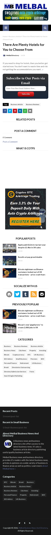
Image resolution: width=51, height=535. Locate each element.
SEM (42, 359)
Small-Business (21, 359)
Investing (42, 350)
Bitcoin (6, 355)
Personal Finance (10, 363)
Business (7, 346)
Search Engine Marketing (13, 376)
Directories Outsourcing (21, 367)
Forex (32, 372)
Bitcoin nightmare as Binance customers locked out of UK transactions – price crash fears (31, 272)
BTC (29, 355)
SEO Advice (8, 359)
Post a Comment (10, 141)
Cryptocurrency (18, 355)
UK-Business (39, 355)
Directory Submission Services (15, 372)
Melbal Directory (12, 55)
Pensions (34, 359)
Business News (9, 350)
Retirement (24, 363)
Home (5, 36)
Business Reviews (32, 104)
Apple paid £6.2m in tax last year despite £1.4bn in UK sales (32, 246)
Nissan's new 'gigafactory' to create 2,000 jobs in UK (30, 326)
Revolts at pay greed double (30, 257)
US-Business (36, 363)
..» (42, 69)
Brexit (6, 367)
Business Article (15, 36)
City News (22, 350)
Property (33, 350)
